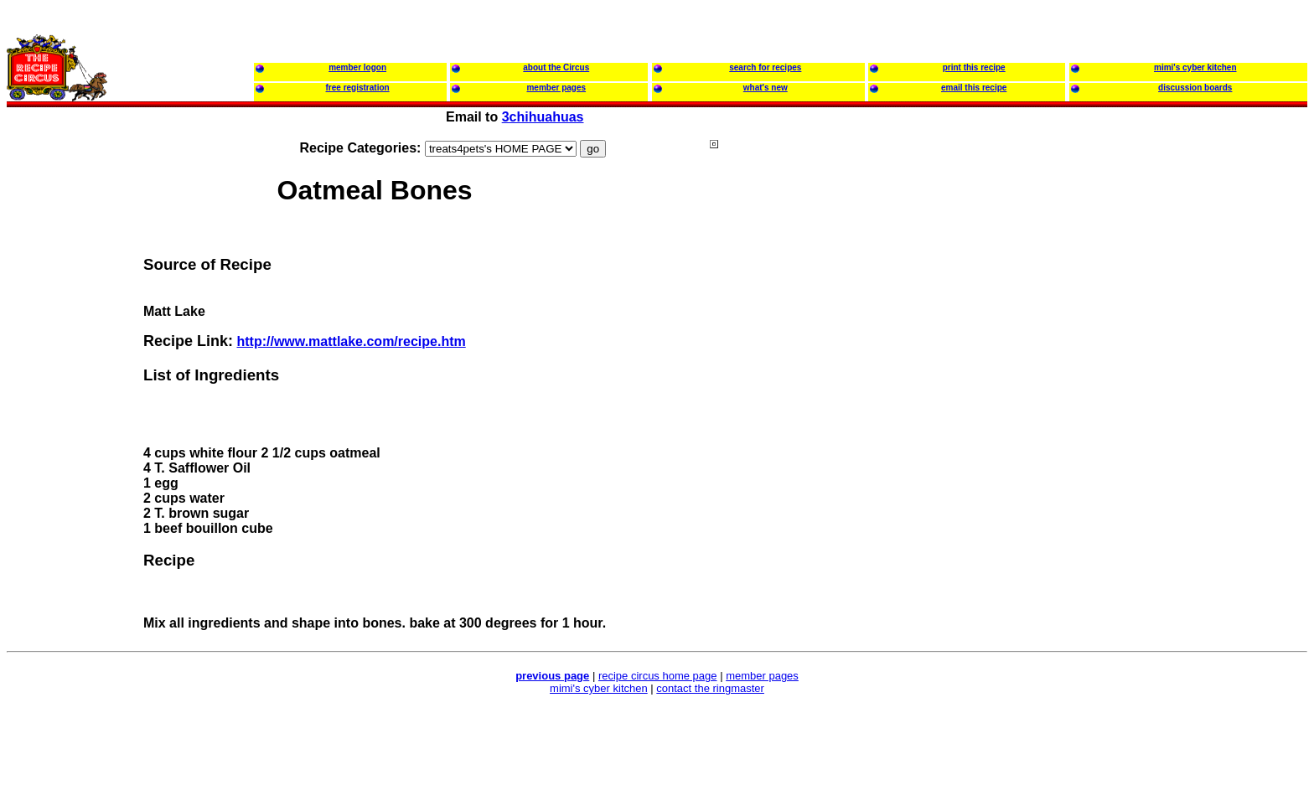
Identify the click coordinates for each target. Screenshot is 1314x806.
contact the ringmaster (710, 688)
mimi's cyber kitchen (599, 688)
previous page (552, 675)
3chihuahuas (543, 117)
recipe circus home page (657, 675)
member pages (762, 675)
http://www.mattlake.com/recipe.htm (350, 341)
